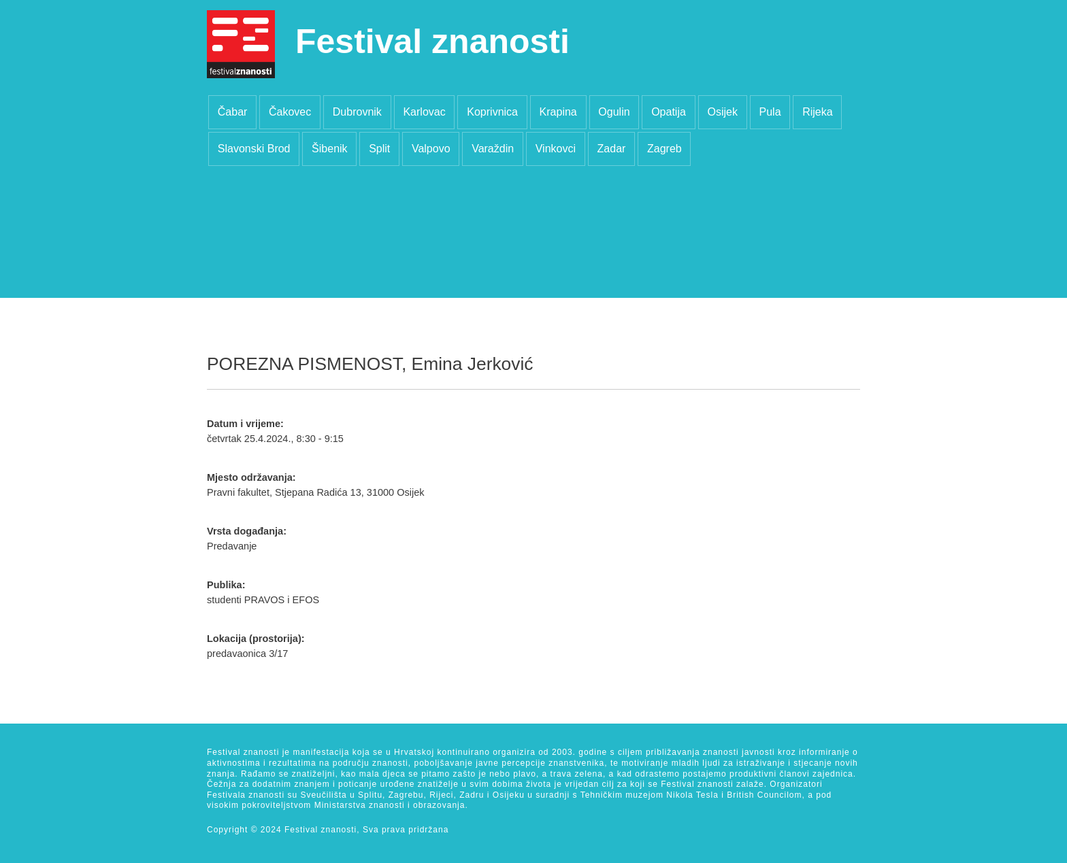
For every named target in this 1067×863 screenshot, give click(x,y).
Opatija (668, 112)
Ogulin (613, 112)
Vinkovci (556, 148)
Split (379, 148)
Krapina (558, 112)
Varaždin (493, 148)
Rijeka (817, 112)
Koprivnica (492, 112)
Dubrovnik (357, 112)
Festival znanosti (432, 41)
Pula (770, 112)
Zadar (611, 148)
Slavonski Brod (254, 148)
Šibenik (329, 148)
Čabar (233, 112)
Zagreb (664, 148)
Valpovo (431, 148)
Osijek (722, 112)
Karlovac (424, 112)
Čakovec (290, 112)
